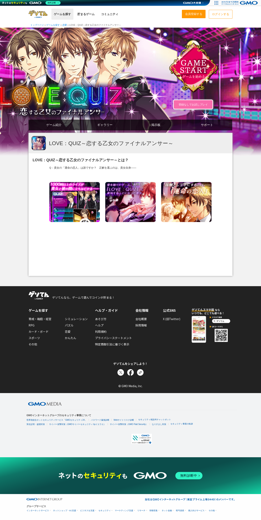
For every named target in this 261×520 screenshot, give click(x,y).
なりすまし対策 (159, 424)
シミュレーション (76, 319)
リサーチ (141, 510)
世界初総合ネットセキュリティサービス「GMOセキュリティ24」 (57, 420)
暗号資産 (180, 510)
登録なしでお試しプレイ (193, 104)
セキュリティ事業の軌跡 (181, 424)
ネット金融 (167, 510)
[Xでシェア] (120, 372)
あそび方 (100, 319)
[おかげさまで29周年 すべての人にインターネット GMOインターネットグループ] (240, 3)
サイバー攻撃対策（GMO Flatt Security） (129, 424)
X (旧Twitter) (171, 319)
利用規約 (100, 331)
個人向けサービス (196, 510)
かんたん (70, 338)
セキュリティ (104, 510)
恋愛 (68, 331)
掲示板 (155, 125)
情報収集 (153, 510)
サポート (207, 125)
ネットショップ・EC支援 (64, 510)
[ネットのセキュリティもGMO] (31, 3)
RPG (31, 325)
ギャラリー (105, 125)
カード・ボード (39, 331)
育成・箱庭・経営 (40, 319)
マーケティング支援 (124, 510)
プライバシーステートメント (113, 338)
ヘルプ (99, 325)
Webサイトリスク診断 (124, 420)
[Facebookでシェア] (130, 372)
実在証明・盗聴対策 (36, 424)
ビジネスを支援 (87, 510)
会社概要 (141, 319)
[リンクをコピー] (140, 372)
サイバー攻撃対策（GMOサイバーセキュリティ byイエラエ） (77, 424)
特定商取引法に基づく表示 (112, 344)
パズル (69, 325)
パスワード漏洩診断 (100, 420)
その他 (33, 344)
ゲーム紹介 (54, 125)
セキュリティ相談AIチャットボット (154, 419)
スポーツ (34, 338)
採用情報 (141, 325)
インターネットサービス (38, 510)
